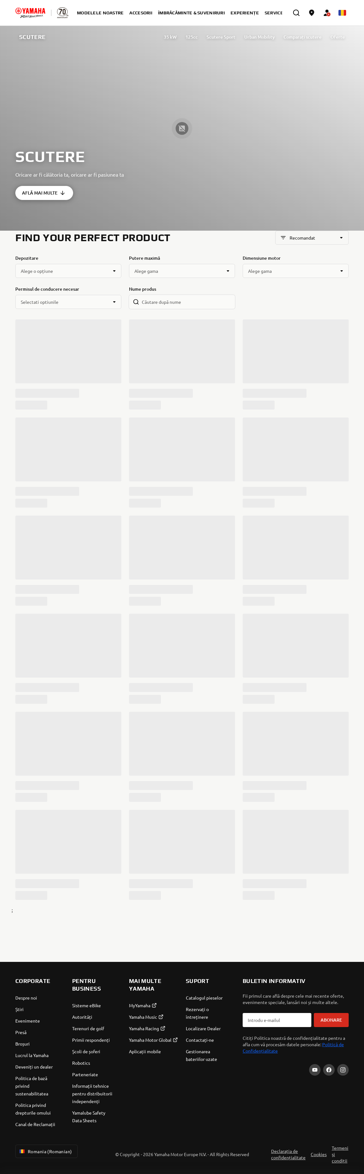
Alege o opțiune (37, 271)
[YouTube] (315, 1070)
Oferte (337, 37)
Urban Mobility (259, 37)
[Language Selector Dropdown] (342, 12)
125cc (192, 37)
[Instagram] (343, 1070)
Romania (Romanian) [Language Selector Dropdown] (45, 1151)
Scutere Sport (221, 37)
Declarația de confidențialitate (288, 1154)
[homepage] (30, 13)
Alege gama (146, 271)
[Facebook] (329, 1070)
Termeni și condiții (340, 1154)
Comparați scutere (303, 37)
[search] (296, 12)
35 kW (170, 37)
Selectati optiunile (39, 302)
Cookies (319, 1154)
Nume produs (142, 289)
